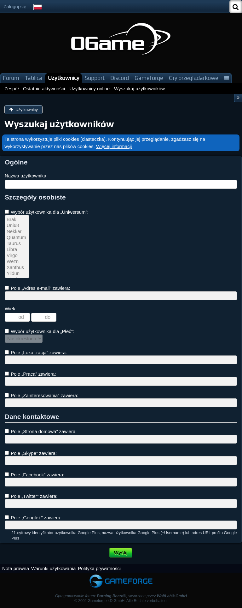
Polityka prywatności (99, 568)
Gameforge (149, 78)
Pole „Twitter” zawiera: (31, 496)
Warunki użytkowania (53, 568)
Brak (17, 220)
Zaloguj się (14, 6)
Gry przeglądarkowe (193, 78)
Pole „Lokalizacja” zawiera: (36, 352)
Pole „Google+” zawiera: (33, 517)
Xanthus (17, 268)
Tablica (33, 78)
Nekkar (17, 232)
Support (95, 78)
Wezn (17, 262)
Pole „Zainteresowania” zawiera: (41, 395)
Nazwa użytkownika (25, 175)
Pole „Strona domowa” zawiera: (41, 431)
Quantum (17, 238)
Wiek (10, 308)
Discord (119, 78)
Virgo (17, 256)
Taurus (17, 244)
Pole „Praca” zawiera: (30, 374)
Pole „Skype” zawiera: (31, 453)
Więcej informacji (114, 146)
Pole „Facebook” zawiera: (34, 474)
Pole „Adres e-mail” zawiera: (37, 288)
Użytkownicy (63, 78)
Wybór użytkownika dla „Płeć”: (39, 331)
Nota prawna (15, 568)
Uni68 (17, 226)
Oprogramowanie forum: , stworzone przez (121, 596)
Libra (17, 250)
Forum (11, 78)
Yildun (17, 274)
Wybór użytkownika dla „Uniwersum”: (47, 212)
